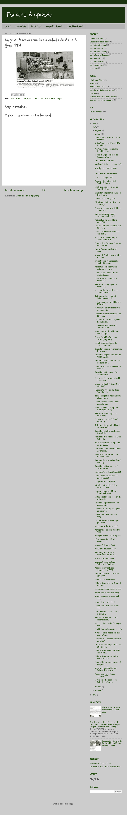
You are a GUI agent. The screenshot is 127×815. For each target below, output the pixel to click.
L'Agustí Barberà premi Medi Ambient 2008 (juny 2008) (108, 356)
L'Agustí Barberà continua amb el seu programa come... (108, 362)
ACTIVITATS (36, 26)
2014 (95, 124)
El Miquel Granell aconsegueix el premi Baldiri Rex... (106, 657)
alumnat (93, 83)
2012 (94, 695)
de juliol (98, 130)
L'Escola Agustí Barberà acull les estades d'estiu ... (106, 274)
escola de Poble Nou (97, 62)
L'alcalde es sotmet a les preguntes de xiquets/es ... (107, 321)
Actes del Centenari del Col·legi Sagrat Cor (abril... (106, 486)
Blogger (71, 804)
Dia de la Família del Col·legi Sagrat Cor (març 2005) (107, 444)
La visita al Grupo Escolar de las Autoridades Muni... (106, 156)
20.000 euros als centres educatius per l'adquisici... (107, 309)
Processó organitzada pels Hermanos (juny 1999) (104, 569)
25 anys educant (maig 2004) (105, 482)
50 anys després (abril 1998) (105, 602)
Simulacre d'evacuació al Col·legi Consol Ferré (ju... (106, 188)
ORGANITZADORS (54, 26)
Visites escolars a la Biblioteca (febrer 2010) (106, 280)
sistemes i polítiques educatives (101, 100)
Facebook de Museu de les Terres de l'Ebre (105, 767)
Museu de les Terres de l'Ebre (100, 763)
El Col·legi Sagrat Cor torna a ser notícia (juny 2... (106, 403)
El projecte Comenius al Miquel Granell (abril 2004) (106, 492)
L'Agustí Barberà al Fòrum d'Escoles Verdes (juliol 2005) (111, 709)
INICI (8, 26)
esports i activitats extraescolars (39, 99)
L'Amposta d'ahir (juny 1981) (104, 161)
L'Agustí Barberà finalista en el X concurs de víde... (106, 467)
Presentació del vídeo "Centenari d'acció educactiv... (106, 455)
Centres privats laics (97, 39)
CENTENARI (21, 26)
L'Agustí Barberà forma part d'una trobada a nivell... (106, 373)
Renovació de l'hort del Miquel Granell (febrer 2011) (106, 239)
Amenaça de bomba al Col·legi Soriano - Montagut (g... (106, 669)
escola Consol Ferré (97, 48)
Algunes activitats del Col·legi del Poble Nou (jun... (107, 332)
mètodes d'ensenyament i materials (103, 97)
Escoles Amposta (30, 14)
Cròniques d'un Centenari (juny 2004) (108, 472)
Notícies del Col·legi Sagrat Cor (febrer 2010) (106, 285)
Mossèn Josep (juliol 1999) (104, 558)
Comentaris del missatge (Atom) (27, 196)
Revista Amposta (57, 99)
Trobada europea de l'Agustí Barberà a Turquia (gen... (108, 397)
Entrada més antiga (73, 190)
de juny (98, 134)
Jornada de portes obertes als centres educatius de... (106, 344)
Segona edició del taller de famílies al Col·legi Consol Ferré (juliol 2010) (112, 743)
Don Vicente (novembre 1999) (105, 549)
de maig (98, 687)
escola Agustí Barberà (98, 45)
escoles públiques (96, 65)
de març (98, 690)
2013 (94, 127)
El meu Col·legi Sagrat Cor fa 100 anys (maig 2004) (107, 477)
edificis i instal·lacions (98, 87)
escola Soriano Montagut (99, 55)
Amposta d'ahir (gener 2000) (105, 545)
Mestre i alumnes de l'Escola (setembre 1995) (105, 675)
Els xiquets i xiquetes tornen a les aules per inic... (107, 504)
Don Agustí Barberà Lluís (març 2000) (108, 536)
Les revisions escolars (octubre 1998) (108, 589)
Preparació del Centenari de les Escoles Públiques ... (106, 182)
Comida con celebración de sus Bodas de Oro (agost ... (106, 681)
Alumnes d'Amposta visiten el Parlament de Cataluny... (105, 563)
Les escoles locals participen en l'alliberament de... (106, 291)
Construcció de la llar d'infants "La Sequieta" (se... (107, 420)
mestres (93, 93)
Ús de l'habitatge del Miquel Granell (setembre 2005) (107, 426)
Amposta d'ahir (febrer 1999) (105, 580)
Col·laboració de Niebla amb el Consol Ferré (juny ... (106, 326)
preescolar (94, 68)
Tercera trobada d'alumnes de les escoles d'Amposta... (106, 262)
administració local (97, 80)
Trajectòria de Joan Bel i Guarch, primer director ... (106, 619)
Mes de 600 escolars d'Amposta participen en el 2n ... (106, 268)
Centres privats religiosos (99, 42)
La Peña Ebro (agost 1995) (104, 177)
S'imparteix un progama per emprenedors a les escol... (105, 215)
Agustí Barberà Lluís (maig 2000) (106, 526)
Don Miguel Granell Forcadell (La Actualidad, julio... (106, 150)
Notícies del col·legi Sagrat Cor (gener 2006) (106, 414)
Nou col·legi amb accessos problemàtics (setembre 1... (105, 554)
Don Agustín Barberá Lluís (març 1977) (108, 164)
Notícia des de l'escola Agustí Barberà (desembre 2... (105, 297)
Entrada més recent (15, 190)
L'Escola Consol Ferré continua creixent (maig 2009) (106, 338)
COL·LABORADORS (75, 26)
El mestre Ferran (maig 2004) (105, 199)
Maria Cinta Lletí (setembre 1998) (107, 593)
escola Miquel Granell (18, 99)
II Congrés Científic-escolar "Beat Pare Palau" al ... (107, 391)
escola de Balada (96, 58)
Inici (44, 190)
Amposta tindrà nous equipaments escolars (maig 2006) (107, 409)
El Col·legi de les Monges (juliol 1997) (108, 629)
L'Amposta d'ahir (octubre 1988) (106, 174)
